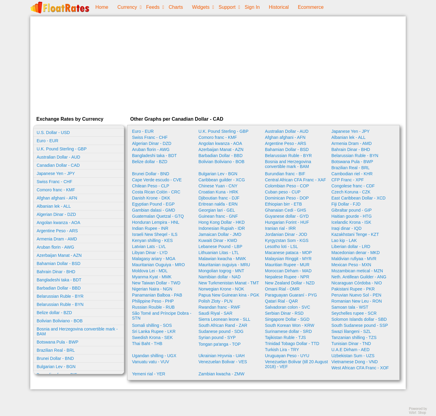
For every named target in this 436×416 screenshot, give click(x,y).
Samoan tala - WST (350, 307)
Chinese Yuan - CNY (218, 185)
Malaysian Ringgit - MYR (288, 258)
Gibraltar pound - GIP (352, 210)
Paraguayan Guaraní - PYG (291, 295)
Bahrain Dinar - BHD (56, 271)
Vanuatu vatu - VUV (150, 361)
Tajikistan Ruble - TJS (285, 337)
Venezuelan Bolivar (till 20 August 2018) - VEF (296, 364)
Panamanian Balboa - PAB (157, 295)
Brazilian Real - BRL (56, 350)
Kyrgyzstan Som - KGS (287, 240)
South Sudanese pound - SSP (360, 325)
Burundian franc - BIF (285, 173)
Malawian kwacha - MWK (222, 258)
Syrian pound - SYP (217, 337)
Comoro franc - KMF (56, 189)
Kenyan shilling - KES (152, 240)
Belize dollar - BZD (54, 312)
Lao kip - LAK (344, 240)
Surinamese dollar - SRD (288, 331)
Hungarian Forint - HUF (287, 222)
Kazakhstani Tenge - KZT (355, 234)
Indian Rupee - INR (150, 228)
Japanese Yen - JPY (56, 173)
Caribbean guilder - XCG (222, 179)
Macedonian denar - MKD (356, 252)
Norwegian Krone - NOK (221, 289)
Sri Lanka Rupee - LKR (154, 331)
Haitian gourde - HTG (352, 216)
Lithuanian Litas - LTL (219, 252)
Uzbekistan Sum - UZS (353, 355)
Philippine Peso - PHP (153, 301)
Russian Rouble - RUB (153, 307)
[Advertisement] (218, 64)
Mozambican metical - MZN (357, 270)
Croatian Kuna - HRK (219, 192)
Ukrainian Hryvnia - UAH (222, 355)
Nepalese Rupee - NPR (287, 276)
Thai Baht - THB (147, 343)
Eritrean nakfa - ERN (218, 204)
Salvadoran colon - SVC (287, 307)
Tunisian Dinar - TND (351, 343)
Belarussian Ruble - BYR (60, 296)
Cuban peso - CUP (283, 192)
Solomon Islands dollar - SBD (359, 319)
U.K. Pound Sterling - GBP (62, 148)
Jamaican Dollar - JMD (220, 234)
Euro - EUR (47, 140)
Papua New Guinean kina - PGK (229, 295)
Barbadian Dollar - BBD (59, 288)
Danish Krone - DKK (151, 198)
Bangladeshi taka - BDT (59, 279)
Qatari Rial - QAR (281, 301)
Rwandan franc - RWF (219, 307)
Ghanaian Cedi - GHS (285, 210)
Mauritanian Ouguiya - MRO (158, 264)
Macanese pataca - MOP (288, 252)
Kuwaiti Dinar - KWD (218, 240)
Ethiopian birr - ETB (283, 204)
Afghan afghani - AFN (57, 198)
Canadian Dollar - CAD (58, 165)
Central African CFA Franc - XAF (295, 179)
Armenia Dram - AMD (57, 239)
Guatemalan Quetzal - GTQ (158, 216)
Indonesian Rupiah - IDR (222, 228)
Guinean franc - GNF (218, 216)
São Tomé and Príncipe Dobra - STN (161, 315)
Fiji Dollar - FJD (346, 204)
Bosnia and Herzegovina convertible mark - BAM (77, 331)
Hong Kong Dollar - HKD (222, 222)
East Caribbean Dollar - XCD (359, 198)
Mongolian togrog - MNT (221, 270)
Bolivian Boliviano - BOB (60, 320)
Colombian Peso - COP (287, 185)
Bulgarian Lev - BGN (56, 366)
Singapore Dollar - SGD (287, 319)
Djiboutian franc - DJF (219, 198)
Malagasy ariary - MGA (153, 258)
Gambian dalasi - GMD (153, 210)
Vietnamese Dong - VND (355, 361)
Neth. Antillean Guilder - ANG (359, 276)
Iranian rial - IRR (280, 228)
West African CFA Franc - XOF (360, 367)
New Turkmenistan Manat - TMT (229, 282)
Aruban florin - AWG (55, 247)
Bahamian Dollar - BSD (59, 263)
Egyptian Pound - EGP (153, 204)
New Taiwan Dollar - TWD (156, 282)
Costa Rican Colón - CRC (156, 192)
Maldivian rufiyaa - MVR (354, 258)
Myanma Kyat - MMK (152, 276)
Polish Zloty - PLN (216, 301)
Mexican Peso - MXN (351, 264)
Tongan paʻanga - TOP (220, 344)
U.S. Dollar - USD (53, 132)
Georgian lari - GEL (217, 210)
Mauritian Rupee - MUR (287, 264)
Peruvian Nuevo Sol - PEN (357, 295)
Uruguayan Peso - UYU (287, 355)
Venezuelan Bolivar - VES (223, 361)
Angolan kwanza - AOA (58, 222)
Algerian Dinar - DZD (56, 214)
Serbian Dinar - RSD (284, 313)
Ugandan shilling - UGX (154, 355)
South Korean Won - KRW (289, 325)
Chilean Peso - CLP (150, 185)
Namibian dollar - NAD (220, 276)
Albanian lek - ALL (54, 206)
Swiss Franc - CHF (54, 181)
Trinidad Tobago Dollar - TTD (292, 343)
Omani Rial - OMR (282, 289)
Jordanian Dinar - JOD (286, 234)
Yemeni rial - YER (148, 373)
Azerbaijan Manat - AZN (59, 255)
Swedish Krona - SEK (152, 337)
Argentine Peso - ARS (57, 230)
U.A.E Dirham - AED (351, 349)
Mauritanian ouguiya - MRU (224, 264)
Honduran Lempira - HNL (155, 222)
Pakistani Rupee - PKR (353, 289)
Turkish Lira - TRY (282, 349)
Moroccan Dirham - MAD (288, 270)
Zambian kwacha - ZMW (222, 373)
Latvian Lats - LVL (149, 246)
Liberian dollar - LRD (351, 246)
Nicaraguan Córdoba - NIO (357, 282)
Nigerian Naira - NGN (152, 289)
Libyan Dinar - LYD (149, 252)
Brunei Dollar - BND (55, 358)
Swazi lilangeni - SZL (351, 331)
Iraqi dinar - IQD (347, 228)
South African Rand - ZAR (223, 325)
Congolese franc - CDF (353, 185)
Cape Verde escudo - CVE (157, 179)
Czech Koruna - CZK (351, 192)
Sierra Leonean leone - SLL (224, 319)
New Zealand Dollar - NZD (290, 282)
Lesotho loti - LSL (281, 246)
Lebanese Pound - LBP (221, 246)
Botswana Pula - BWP (57, 342)
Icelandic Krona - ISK (352, 222)
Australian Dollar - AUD (58, 157)
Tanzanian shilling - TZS (354, 337)
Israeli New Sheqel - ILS (154, 234)
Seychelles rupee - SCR (354, 313)
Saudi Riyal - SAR (216, 313)
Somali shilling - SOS (152, 325)
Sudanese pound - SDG (221, 331)
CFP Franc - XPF (348, 179)
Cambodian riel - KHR (352, 173)
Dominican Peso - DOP (287, 198)
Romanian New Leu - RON (357, 301)
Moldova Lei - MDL (150, 270)
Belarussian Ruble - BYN (60, 304)
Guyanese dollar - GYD (287, 216)
